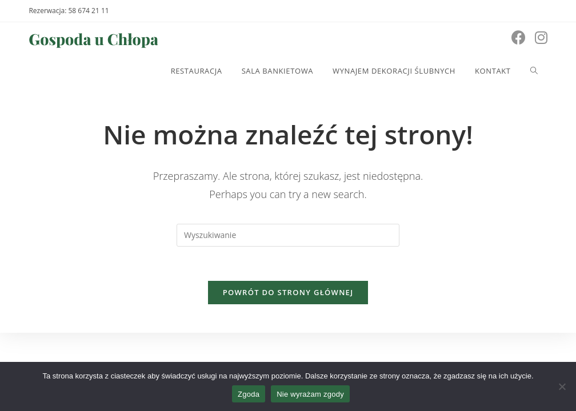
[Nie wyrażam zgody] (561, 386)
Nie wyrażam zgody (310, 394)
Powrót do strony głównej (288, 292)
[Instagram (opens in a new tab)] (541, 37)
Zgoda (248, 394)
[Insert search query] (288, 235)
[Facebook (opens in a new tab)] (518, 37)
